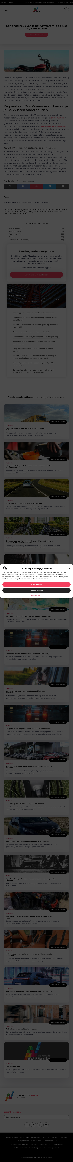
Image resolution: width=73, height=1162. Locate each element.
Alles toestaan (36, 585)
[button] (69, 568)
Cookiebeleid (35, 595)
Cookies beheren (36, 590)
